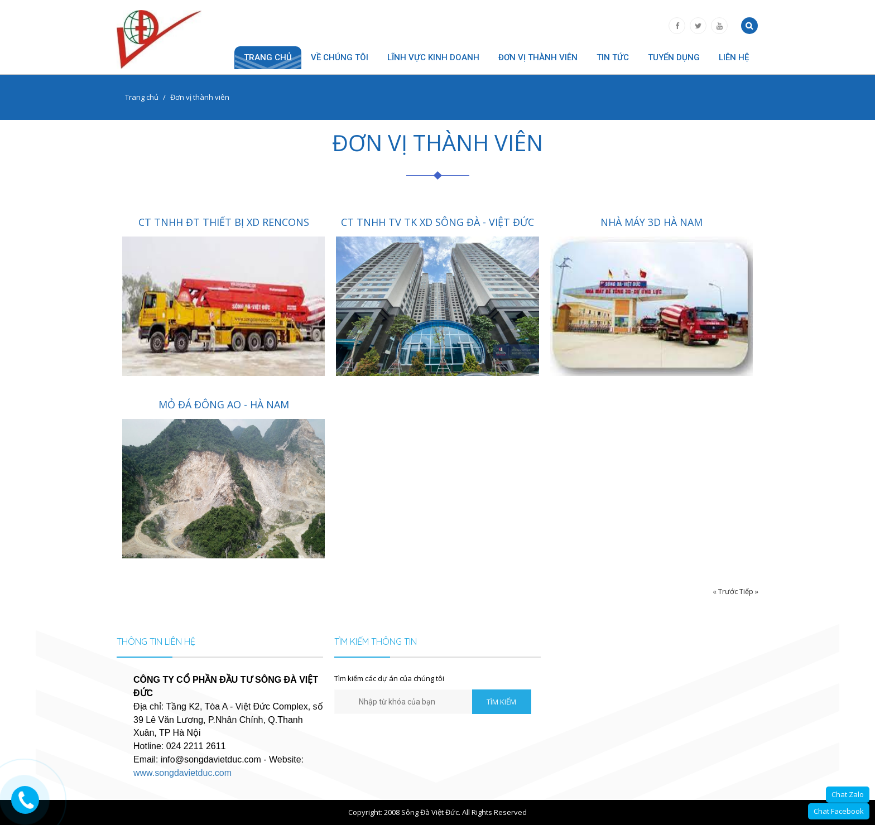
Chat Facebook (839, 811)
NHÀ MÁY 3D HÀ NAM (651, 222)
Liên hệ (734, 57)
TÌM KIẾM (501, 702)
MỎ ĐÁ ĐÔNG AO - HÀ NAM (223, 404)
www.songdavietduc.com (182, 773)
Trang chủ (268, 57)
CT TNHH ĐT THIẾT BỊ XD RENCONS (223, 222)
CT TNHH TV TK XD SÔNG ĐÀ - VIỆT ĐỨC (437, 222)
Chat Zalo (847, 794)
